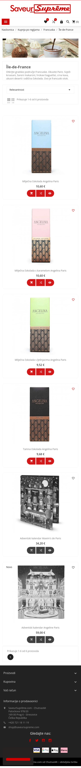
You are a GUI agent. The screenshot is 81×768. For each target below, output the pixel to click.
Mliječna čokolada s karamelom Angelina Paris (41, 303)
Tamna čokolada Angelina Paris (41, 482)
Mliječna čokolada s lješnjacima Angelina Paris (41, 393)
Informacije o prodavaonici (20, 713)
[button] (6, 753)
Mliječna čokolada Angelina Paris (41, 214)
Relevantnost (42, 90)
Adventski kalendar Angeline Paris (41, 660)
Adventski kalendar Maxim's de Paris (41, 571)
